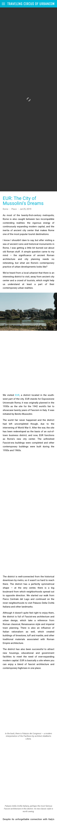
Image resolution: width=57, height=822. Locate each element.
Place (14, 199)
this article (26, 813)
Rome (6, 199)
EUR (17, 385)
